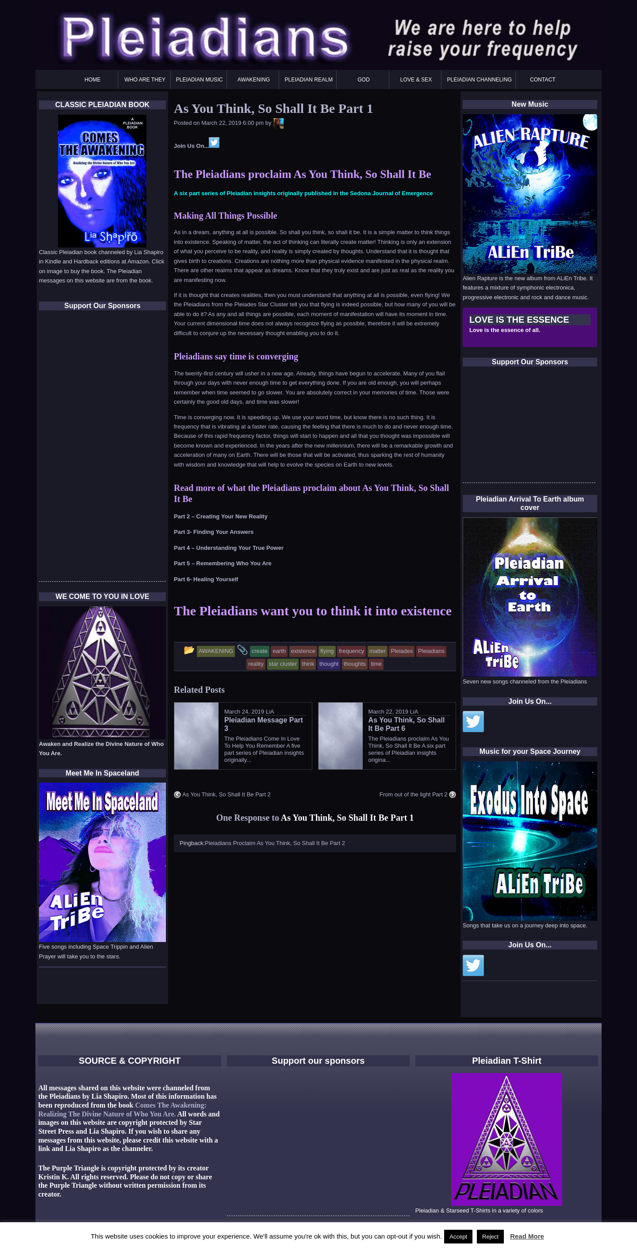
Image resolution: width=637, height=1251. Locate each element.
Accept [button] (458, 1236)
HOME (92, 80)
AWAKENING (254, 80)
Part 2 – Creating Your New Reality (221, 516)
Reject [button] (490, 1236)
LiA (270, 711)
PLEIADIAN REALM (308, 80)
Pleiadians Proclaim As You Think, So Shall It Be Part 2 (275, 843)
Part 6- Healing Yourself (206, 579)
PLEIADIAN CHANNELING (479, 80)
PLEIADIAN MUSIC (199, 80)
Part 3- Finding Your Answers (213, 532)
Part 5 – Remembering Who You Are (223, 563)
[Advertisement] (529, 427)
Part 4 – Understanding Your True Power (229, 547)
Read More (527, 1236)
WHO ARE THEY (144, 80)
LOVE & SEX (416, 80)
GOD (363, 80)
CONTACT (543, 80)
